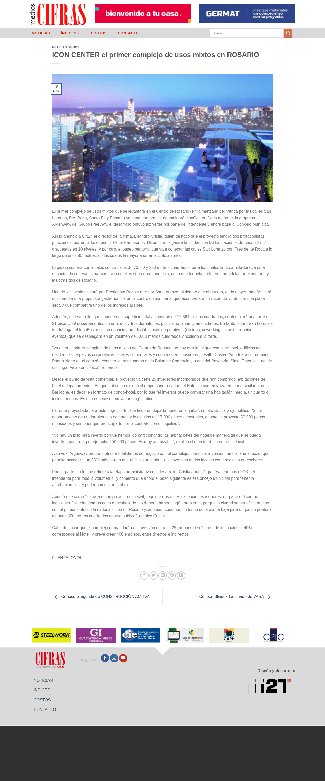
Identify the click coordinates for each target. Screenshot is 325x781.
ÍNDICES (70, 33)
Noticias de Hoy (65, 47)
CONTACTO (128, 33)
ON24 (76, 558)
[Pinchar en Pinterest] (172, 575)
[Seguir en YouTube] (123, 658)
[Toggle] (222, 690)
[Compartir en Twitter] (153, 575)
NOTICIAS (41, 33)
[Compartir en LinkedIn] (181, 575)
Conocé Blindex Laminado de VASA (236, 596)
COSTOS (99, 33)
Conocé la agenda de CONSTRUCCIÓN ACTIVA (101, 596)
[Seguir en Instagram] (114, 658)
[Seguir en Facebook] (105, 658)
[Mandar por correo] (162, 575)
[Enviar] (288, 33)
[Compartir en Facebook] (144, 575)
